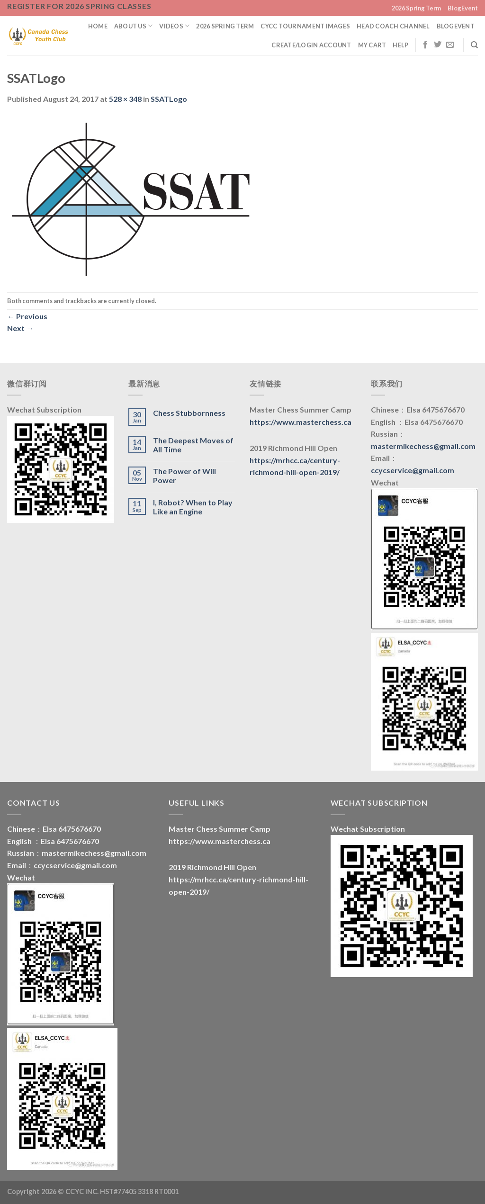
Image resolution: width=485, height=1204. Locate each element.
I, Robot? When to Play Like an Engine (193, 507)
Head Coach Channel (393, 26)
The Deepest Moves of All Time (193, 445)
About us (133, 25)
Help (400, 45)
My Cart (372, 45)
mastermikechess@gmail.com (423, 445)
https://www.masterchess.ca (300, 421)
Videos (174, 25)
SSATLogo (169, 98)
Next (20, 327)
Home (98, 26)
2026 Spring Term (416, 8)
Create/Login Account (311, 45)
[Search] (474, 45)
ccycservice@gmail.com (412, 470)
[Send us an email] (450, 45)
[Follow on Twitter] (437, 45)
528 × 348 (125, 98)
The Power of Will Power (184, 476)
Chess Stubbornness (189, 412)
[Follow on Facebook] (425, 45)
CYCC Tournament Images (305, 26)
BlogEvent (463, 8)
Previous (27, 316)
